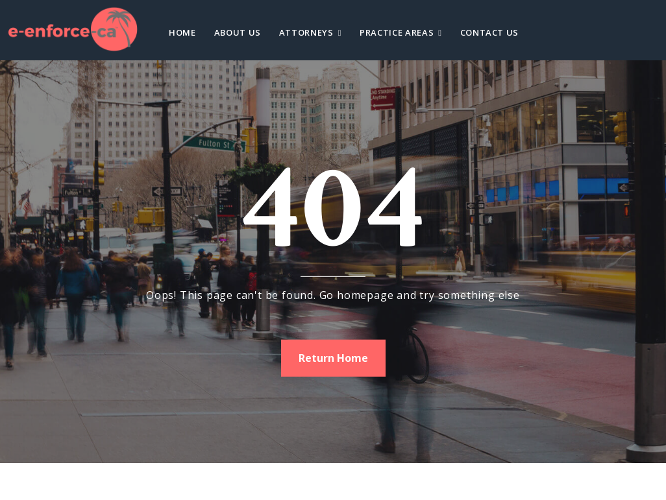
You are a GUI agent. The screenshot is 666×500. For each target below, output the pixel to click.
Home (182, 32)
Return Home (333, 357)
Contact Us (489, 32)
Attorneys (306, 32)
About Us (237, 32)
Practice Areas (397, 32)
